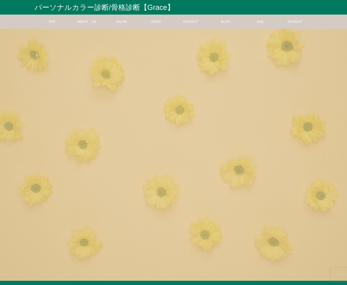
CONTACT (191, 26)
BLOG (225, 26)
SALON (121, 26)
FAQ (260, 26)
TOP (52, 26)
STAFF (156, 26)
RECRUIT (295, 26)
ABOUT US (86, 26)
